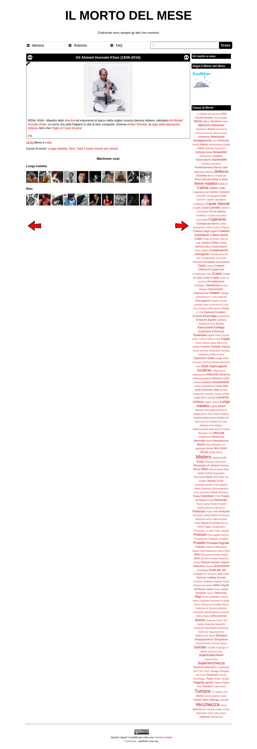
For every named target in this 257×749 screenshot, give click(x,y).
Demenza (213, 285)
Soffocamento (218, 615)
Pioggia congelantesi (214, 526)
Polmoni (200, 535)
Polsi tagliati (214, 535)
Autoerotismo (203, 159)
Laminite (208, 393)
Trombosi (207, 686)
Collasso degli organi (205, 231)
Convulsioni (223, 261)
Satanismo (199, 565)
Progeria (223, 538)
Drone (225, 308)
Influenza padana (202, 378)
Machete (199, 410)
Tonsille (225, 678)
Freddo (196, 346)
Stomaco (221, 635)
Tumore (203, 691)
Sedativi (218, 581)
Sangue (205, 562)
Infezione (212, 374)
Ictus (204, 366)
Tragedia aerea (203, 682)
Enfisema (201, 319)
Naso (226, 469)
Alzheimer (218, 125)
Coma (214, 242)
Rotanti (224, 554)
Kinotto (223, 390)
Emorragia (210, 316)
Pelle (215, 511)
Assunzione (206, 156)
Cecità (205, 207)
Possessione (201, 538)
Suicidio (200, 647)
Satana (225, 562)
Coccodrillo (202, 219)
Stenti (212, 635)
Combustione (219, 246)
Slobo (207, 616)
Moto (204, 469)
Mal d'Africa (214, 414)
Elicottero (220, 312)
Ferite (198, 343)
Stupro (223, 643)
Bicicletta (201, 175)
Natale (201, 473)
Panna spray (202, 504)
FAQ (119, 45)
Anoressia (223, 140)
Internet (197, 382)
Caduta (202, 188)
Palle (211, 500)
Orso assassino (202, 492)
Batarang (209, 172)
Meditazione (204, 437)
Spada (200, 624)
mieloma (205, 716)
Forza (224, 343)
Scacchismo (221, 566)
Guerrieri (197, 362)
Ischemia (207, 389)
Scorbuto (198, 581)
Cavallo (197, 207)
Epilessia (221, 320)
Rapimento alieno (215, 551)
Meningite (199, 440)
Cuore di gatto (211, 277)
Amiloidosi (201, 129)
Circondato (202, 211)
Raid (202, 551)
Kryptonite (198, 393)
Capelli (210, 199)
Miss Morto (220, 448)
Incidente (204, 370)
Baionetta (199, 172)
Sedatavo (208, 581)
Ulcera (200, 695)
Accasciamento (204, 117)
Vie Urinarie (208, 709)
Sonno (200, 620)
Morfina (225, 465)
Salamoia (223, 558)
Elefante (209, 312)
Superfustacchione (211, 655)
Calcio (213, 188)
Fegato (225, 338)
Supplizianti (223, 667)
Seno (216, 585)
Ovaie (196, 496)
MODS (222, 406)
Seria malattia (221, 589)
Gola (211, 358)
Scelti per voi (217, 570)
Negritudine (219, 473)
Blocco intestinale (217, 175)
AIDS (223, 113)
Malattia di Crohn (218, 421)
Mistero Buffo (220, 457)
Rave (227, 551)
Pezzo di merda (210, 522)
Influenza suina (220, 378)
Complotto (209, 261)
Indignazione (199, 374)
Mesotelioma (220, 440)
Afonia (198, 121)
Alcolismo (216, 121)
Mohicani (210, 461)
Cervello (215, 207)
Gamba (225, 346)
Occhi (220, 480)
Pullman (200, 546)
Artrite (200, 148)
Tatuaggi (214, 671)
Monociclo (220, 461)
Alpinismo (204, 125)
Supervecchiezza (211, 663)
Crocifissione (199, 274)
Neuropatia (199, 477)
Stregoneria (221, 639)
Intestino (207, 382)
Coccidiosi (221, 215)
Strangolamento (204, 639)
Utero (205, 699)
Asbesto (209, 148)
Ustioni (197, 699)
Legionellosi (200, 397)
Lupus (213, 406)
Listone (215, 402)
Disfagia (224, 293)
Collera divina (219, 235)
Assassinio (220, 152)
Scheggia (198, 574)
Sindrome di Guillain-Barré (214, 604)
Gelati (196, 350)
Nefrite (208, 473)
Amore (211, 128)
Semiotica (207, 585)
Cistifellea (201, 215)
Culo (209, 274)
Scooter (221, 577)
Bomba (207, 179)
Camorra (224, 191)
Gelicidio (204, 350)
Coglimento (217, 219)
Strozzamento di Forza (207, 643)
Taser (206, 671)
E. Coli (200, 312)
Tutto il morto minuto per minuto (97, 148)
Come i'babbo (201, 250)
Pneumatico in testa (203, 530)
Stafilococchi (201, 635)
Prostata (212, 543)
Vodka (218, 709)
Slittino (199, 616)
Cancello (201, 196)
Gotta (226, 358)
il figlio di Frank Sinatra (66, 128)
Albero (206, 121)
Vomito (226, 709)
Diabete (214, 293)
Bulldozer (223, 184)
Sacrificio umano (209, 558)
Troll (199, 686)
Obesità (211, 480)
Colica (216, 227)
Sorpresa (211, 620)
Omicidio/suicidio (204, 484)
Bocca (198, 179)
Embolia (197, 315)
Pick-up (224, 523)
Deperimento (215, 289)
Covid (202, 265)
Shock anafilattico (211, 596)
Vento (224, 705)
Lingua (207, 402)
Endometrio (223, 316)
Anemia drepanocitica (215, 133)
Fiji (218, 342)
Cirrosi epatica (217, 211)
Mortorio (38, 45)
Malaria (225, 414)
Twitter (218, 692)
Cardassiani (199, 204)
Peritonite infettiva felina (205, 515)
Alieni (225, 121)
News (209, 476)
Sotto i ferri (222, 620)
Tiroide (216, 678)
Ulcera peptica (211, 696)
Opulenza (206, 488)
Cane (223, 195)
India (48, 142)
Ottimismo (223, 492)
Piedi (200, 526)
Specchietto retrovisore (217, 628)
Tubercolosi (220, 686)
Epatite (212, 319)
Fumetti (215, 346)
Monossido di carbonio (207, 465)
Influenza (224, 374)
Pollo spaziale (222, 530)
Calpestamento (201, 192)
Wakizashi (201, 713)
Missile (204, 452)
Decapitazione (216, 281)
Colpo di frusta (210, 239)
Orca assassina (220, 488)
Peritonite (224, 511)
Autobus (217, 155)
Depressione (201, 293)
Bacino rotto (221, 167)
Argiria (195, 144)
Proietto (199, 543)
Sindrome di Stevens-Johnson (211, 608)
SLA (197, 558)
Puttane (210, 547)
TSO (200, 671)
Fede (217, 339)
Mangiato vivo (205, 433)
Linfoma (198, 401)
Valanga (214, 699)
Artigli (227, 144)
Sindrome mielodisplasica (206, 612)
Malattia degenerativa (205, 417)
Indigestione (219, 370)
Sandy (196, 562)
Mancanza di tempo (219, 429)
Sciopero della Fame (218, 574)
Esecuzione (205, 327)
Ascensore (219, 148)
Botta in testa (220, 179)
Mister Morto (215, 452)
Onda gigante (220, 484)
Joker (216, 389)
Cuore (217, 274)
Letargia (211, 397)
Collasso (224, 227)
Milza (209, 444)
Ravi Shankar (138, 124)
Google (218, 358)
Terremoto (212, 674)
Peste (197, 523)
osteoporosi (216, 717)
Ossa (214, 492)
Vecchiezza (207, 704)
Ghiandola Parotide (219, 350)
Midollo (201, 444)
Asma (208, 152)
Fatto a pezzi (199, 339)
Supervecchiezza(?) (205, 667)
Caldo (221, 187)
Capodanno (220, 199)
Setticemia (220, 592)
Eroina (220, 323)
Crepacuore (217, 269)
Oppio (197, 488)
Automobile (219, 159)
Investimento (221, 382)
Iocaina (198, 386)
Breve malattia (205, 183)
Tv (213, 692)
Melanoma (218, 436)
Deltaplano (200, 285)
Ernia (212, 323)
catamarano (220, 713)
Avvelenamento (204, 167)
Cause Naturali (217, 204)
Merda (209, 440)
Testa (209, 678)
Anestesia (204, 136)
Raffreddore (221, 547)
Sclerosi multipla (206, 577)
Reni (72, 148)
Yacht (210, 713)
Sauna (209, 566)
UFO (225, 692)
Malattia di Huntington (211, 425)
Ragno (195, 551)
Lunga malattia (57, 148)
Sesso (210, 593)
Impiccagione (218, 366)
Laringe (225, 393)
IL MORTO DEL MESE (128, 15)
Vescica (197, 709)
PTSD (217, 496)
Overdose (207, 496)
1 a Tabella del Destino (208, 114)
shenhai (70, 120)
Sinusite (225, 612)
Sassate (215, 562)
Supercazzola (215, 651)
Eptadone (204, 323)
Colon (198, 238)
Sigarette (205, 600)
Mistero (203, 456)
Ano (214, 140)
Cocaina (211, 215)
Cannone (201, 199)
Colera (209, 227)
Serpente (201, 592)
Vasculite (224, 700)
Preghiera (213, 538)
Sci (205, 574)
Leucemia (222, 397)
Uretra (223, 696)
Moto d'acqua (216, 469)
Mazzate (218, 433)
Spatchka (210, 624)
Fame (218, 335)
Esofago (219, 327)
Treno (226, 682)
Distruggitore (202, 300)
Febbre (210, 339)
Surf (195, 671)
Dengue (203, 289)
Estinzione (218, 331)
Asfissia (200, 152)
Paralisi (214, 504)
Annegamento (202, 140)
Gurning (206, 362)
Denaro (224, 285)
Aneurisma (217, 136)
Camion (213, 191)
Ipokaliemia (209, 386)
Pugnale (223, 543)
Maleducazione (200, 429)
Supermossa (211, 659)
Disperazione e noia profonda (211, 297)
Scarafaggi (202, 570)
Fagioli (210, 335)
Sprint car (203, 632)
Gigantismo (200, 358)
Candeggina (212, 196)
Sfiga (198, 596)
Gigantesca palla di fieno (211, 354)
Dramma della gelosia (210, 308)
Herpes (215, 362)
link (30, 135)
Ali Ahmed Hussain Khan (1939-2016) (108, 57)
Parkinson (199, 511)
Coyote (210, 265)
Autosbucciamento (211, 163)
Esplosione (204, 331)
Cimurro (225, 207)
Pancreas (220, 500)
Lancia (217, 393)
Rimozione (206, 554)
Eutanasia (199, 335)
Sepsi (209, 589)
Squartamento (216, 632)
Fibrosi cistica (209, 343)
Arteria (204, 144)
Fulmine (205, 346)
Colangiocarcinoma (207, 223)
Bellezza (221, 171)
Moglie (200, 461)
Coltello (205, 242)
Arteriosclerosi (215, 144)
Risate (216, 554)
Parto (209, 511)
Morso (197, 469)
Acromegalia (220, 117)
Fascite (225, 335)
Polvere (225, 535)
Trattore (218, 682)
